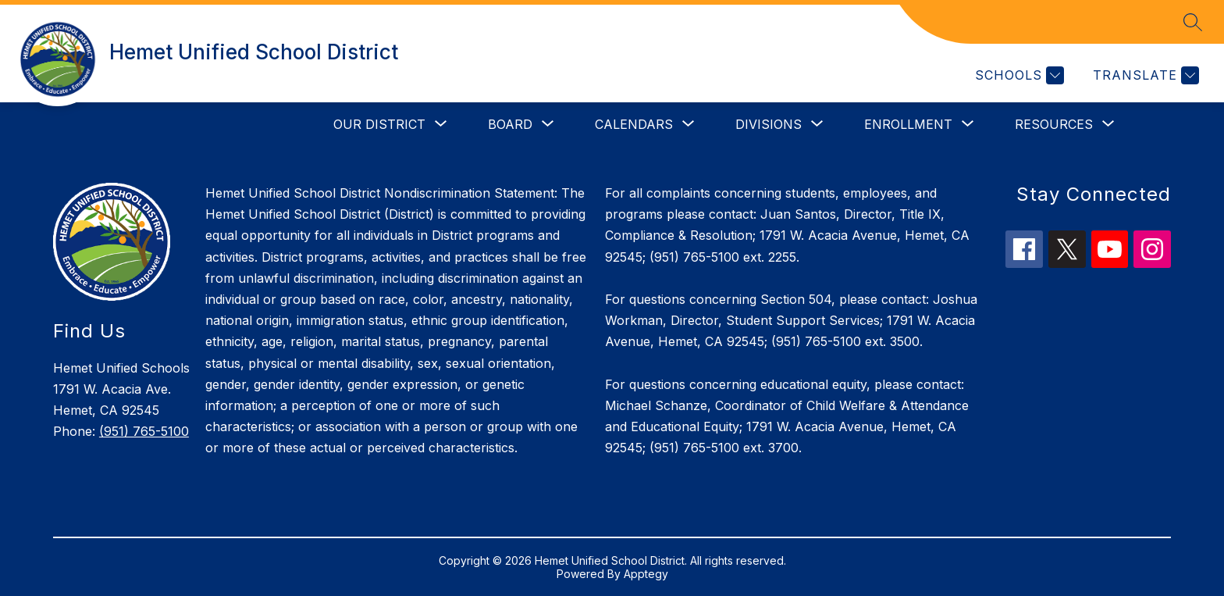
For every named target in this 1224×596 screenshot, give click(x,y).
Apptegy (646, 573)
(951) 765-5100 (144, 431)
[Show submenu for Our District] (379, 124)
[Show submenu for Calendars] (634, 124)
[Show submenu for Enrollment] (908, 124)
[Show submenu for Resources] (1054, 124)
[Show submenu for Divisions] (768, 124)
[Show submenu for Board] (510, 124)
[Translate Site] (1144, 75)
